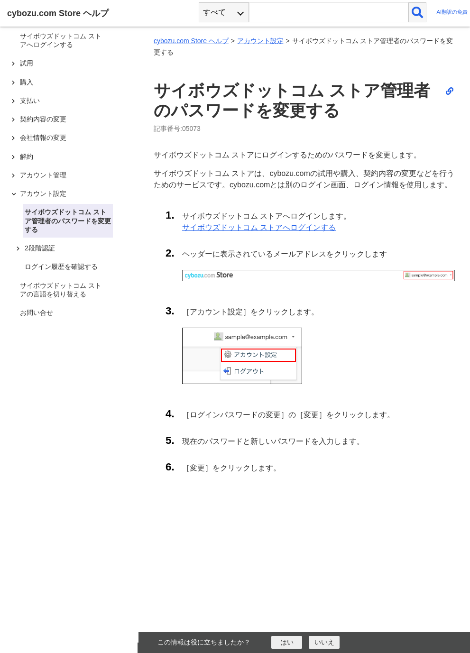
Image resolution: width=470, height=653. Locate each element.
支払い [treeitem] (30, 100)
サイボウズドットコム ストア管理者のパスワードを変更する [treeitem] (68, 220)
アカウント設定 (260, 41)
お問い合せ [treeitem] (36, 312)
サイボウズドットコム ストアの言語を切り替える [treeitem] (60, 290)
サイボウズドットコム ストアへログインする (259, 227)
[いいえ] (324, 642)
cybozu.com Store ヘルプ (191, 41)
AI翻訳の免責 (452, 12)
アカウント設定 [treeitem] (43, 193)
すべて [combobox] (214, 12)
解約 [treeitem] (26, 156)
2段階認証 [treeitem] (40, 248)
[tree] (71, 318)
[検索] (417, 12)
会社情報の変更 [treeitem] (43, 137)
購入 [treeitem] (26, 82)
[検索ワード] (328, 12)
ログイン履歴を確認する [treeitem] (61, 266)
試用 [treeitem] (26, 63)
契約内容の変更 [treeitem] (43, 119)
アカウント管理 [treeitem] (43, 175)
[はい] (286, 642)
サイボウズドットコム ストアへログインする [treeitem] (60, 40)
